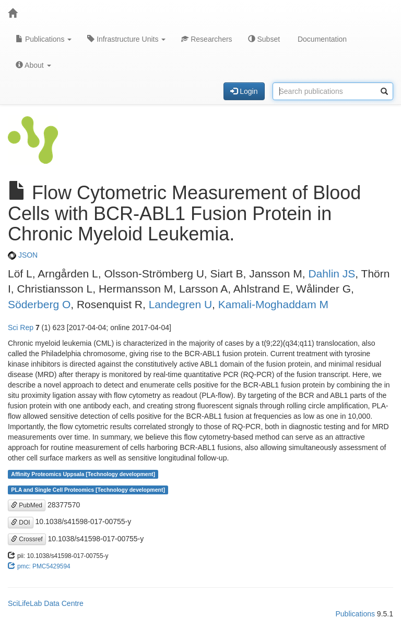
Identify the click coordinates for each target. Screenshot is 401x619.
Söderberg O (39, 304)
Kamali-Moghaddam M (273, 304)
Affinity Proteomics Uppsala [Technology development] (83, 474)
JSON (23, 255)
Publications (44, 39)
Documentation (321, 39)
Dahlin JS (331, 274)
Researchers (206, 39)
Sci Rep (20, 327)
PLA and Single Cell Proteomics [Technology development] (88, 490)
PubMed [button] (26, 505)
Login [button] (243, 91)
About (33, 65)
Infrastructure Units (126, 39)
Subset (264, 39)
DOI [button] (20, 522)
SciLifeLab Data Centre (46, 603)
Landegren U (180, 304)
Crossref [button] (27, 539)
